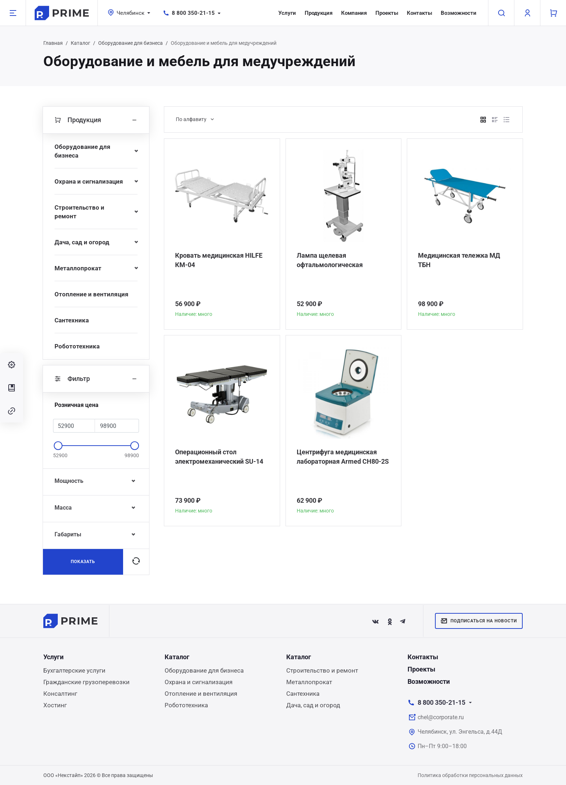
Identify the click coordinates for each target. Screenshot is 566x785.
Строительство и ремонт (79, 212)
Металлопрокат (78, 268)
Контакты (419, 13)
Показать (83, 561)
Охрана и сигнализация (89, 181)
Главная (53, 43)
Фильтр (96, 378)
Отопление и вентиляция (92, 294)
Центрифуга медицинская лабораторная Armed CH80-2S (343, 456)
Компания (354, 13)
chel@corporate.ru (441, 717)
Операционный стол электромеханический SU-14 (219, 456)
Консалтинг (60, 693)
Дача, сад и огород (82, 242)
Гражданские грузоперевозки (86, 682)
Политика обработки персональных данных (470, 775)
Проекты (386, 13)
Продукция (318, 13)
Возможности (458, 13)
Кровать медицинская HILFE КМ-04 (218, 260)
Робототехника (77, 346)
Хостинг (55, 705)
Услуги (287, 13)
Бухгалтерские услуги (74, 670)
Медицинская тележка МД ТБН (459, 260)
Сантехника (72, 320)
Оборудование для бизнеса (130, 43)
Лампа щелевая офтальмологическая (330, 260)
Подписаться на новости (479, 621)
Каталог (80, 43)
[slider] (58, 445)
